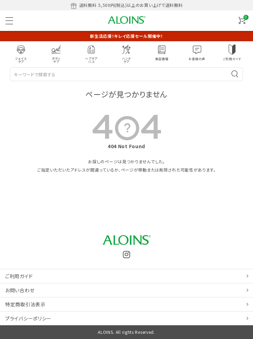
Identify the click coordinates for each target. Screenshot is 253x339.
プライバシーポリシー (28, 318)
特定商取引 (25, 304)
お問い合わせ (19, 290)
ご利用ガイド (19, 276)
